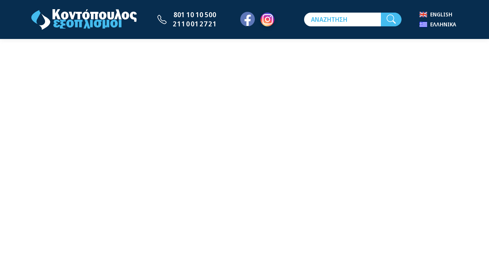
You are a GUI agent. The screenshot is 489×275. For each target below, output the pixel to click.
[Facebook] (247, 19)
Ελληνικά (443, 24)
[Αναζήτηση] (342, 19)
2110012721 (195, 23)
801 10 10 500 (194, 14)
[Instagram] (267, 19)
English (441, 14)
